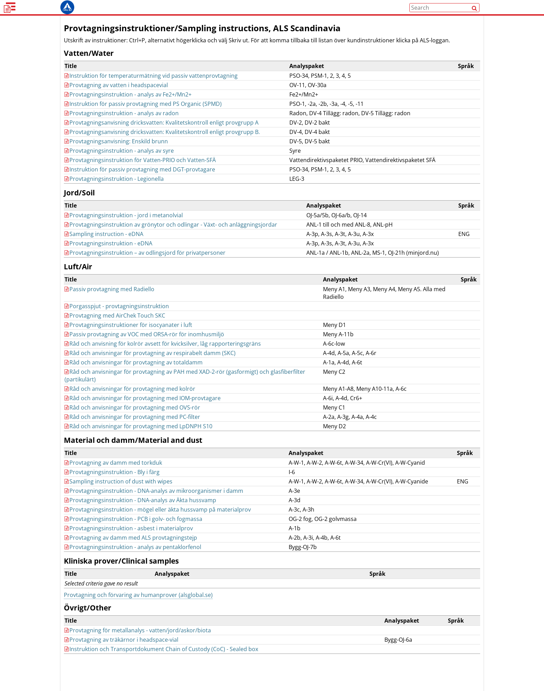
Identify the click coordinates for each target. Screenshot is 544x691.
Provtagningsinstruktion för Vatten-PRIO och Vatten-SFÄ (140, 173)
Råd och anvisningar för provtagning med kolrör (130, 402)
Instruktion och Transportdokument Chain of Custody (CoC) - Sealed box (161, 662)
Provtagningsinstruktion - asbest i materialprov (129, 541)
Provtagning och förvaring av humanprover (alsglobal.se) (138, 608)
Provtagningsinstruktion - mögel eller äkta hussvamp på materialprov (158, 522)
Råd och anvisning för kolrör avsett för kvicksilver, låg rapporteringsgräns (163, 357)
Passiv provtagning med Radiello (109, 302)
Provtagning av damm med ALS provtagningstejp (131, 551)
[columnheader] (176, 79)
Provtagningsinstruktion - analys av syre (119, 164)
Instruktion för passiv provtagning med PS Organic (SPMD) (143, 117)
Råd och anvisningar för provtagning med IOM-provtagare (143, 411)
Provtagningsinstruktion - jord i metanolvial (124, 228)
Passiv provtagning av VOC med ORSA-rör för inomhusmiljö (144, 347)
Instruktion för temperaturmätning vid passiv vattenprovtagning (151, 89)
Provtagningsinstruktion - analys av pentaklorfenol (133, 560)
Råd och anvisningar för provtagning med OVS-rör (132, 420)
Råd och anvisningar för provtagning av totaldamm (134, 375)
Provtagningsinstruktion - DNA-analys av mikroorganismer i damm (154, 504)
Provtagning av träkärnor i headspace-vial (121, 653)
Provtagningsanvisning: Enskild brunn (116, 154)
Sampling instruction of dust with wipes (118, 494)
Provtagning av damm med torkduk (113, 476)
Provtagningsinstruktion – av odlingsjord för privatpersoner (145, 266)
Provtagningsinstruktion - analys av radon (122, 126)
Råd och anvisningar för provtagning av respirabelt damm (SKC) (150, 366)
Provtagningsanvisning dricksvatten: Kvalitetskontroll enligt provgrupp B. (162, 145)
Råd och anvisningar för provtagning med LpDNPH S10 (138, 439)
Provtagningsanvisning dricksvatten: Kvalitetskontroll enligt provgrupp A (161, 136)
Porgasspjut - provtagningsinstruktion (117, 319)
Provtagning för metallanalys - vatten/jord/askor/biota (138, 643)
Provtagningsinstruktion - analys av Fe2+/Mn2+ (128, 107)
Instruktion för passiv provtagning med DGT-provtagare (140, 182)
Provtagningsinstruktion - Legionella (114, 192)
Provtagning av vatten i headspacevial (116, 98)
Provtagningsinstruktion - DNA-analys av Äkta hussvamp (140, 513)
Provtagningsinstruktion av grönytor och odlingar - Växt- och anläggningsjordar (171, 238)
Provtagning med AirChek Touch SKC (115, 328)
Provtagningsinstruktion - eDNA (108, 256)
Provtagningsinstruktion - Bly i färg (112, 485)
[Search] (474, 14)
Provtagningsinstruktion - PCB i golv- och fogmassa (133, 532)
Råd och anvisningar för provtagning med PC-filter (132, 430)
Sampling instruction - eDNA (104, 247)
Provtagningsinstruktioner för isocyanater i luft (128, 338)
